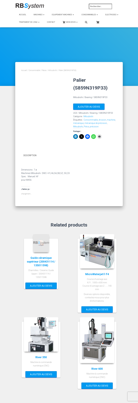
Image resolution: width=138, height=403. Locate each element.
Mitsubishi (52, 70)
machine (111, 120)
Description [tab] (29, 155)
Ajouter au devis (89, 106)
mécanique (78, 123)
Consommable (34, 70)
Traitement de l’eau (29, 22)
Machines (39, 15)
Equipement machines (63, 15)
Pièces (44, 70)
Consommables (89, 15)
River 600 (97, 368)
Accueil (22, 15)
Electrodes (111, 15)
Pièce (86, 126)
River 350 (41, 357)
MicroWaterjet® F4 (97, 274)
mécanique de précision (96, 123)
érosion (102, 120)
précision (94, 126)
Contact (51, 22)
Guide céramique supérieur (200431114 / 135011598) (41, 261)
